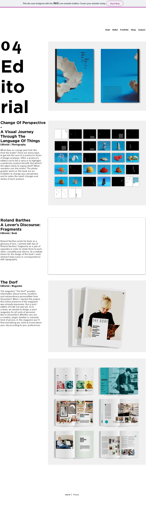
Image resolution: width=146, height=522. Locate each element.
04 (12, 46)
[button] (124, 28)
